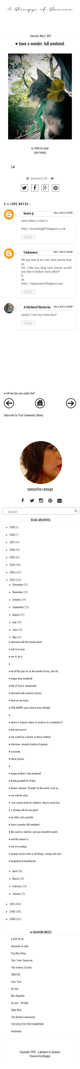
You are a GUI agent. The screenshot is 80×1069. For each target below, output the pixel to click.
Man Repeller (18, 995)
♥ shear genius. (17, 759)
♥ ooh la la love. (17, 649)
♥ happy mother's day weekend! (25, 773)
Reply (28, 237)
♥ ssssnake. (15, 751)
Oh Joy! (14, 988)
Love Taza (16, 981)
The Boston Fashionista (23, 1017)
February (17, 886)
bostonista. (16, 1031)
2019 (12, 527)
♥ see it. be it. (16, 656)
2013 (12, 572)
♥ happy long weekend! (20, 678)
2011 (12, 904)
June (15, 629)
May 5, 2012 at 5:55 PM (63, 213)
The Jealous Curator (21, 967)
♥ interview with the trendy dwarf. (25, 642)
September (18, 607)
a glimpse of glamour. (49, 1052)
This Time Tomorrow (21, 960)
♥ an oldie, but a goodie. (21, 817)
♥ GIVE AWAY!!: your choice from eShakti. (30, 707)
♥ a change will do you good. (23, 810)
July (14, 622)
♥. (10, 715)
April (15, 871)
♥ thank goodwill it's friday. (22, 780)
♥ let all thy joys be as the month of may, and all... (34, 671)
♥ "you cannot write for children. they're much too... (35, 802)
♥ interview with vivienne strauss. (25, 693)
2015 (12, 557)
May (15, 637)
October (17, 599)
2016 (12, 549)
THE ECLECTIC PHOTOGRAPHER (27, 1024)
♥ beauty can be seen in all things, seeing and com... (36, 853)
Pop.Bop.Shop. (18, 953)
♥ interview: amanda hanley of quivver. (28, 744)
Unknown (30, 252)
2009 (12, 919)
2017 (12, 542)
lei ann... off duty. (20, 1003)
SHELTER (15, 974)
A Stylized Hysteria (36, 307)
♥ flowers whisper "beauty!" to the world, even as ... (35, 788)
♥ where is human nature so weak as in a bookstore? (36, 722)
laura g (28, 213)
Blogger (46, 1056)
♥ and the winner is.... (20, 839)
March (16, 878)
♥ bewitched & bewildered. (22, 861)
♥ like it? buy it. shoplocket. (23, 685)
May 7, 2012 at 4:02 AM (63, 252)
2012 (12, 580)
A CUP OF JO (17, 939)
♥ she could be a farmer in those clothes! (30, 737)
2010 (12, 911)
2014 (12, 565)
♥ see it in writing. (18, 846)
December (18, 584)
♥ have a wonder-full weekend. (24, 824)
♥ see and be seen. (18, 795)
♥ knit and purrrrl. (18, 729)
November (18, 592)
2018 (12, 534)
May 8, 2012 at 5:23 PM (63, 307)
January (16, 893)
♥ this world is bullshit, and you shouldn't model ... (34, 832)
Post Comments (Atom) (31, 415)
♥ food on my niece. (19, 700)
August (16, 614)
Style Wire (16, 1010)
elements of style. (20, 946)
